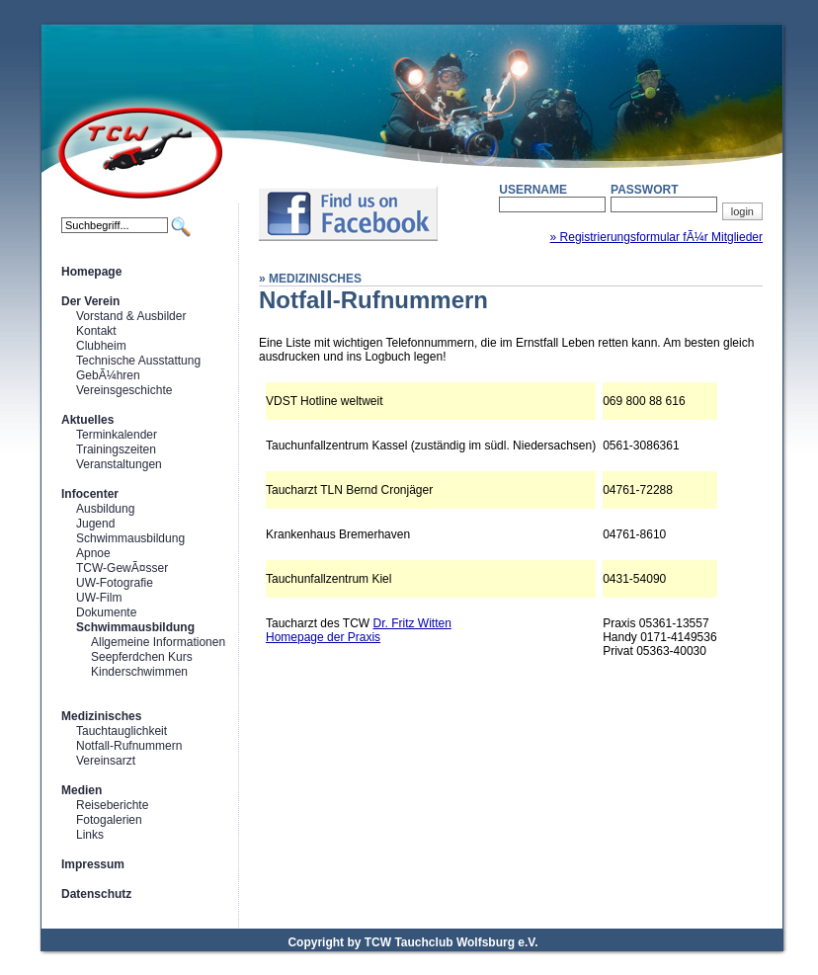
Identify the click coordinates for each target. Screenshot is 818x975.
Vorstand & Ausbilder (131, 316)
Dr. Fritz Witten (411, 623)
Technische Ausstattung (138, 360)
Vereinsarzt (105, 761)
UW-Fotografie (114, 583)
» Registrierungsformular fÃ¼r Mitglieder (656, 237)
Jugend (95, 523)
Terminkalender (116, 435)
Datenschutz (96, 894)
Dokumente (106, 612)
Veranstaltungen (119, 464)
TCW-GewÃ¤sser (122, 568)
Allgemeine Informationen (158, 642)
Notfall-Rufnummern (129, 746)
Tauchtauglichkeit (121, 731)
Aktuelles (87, 420)
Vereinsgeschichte (124, 390)
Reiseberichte (112, 805)
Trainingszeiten (116, 449)
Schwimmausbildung (130, 538)
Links (90, 835)
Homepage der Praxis (323, 637)
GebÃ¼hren (108, 375)
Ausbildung (105, 509)
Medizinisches (101, 716)
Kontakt (96, 331)
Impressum (92, 864)
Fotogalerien (109, 820)
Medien (81, 790)
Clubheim (101, 346)
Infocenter (90, 494)
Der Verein (90, 301)
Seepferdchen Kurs (142, 657)
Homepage (91, 272)
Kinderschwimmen (139, 672)
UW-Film (99, 598)
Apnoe (93, 553)
